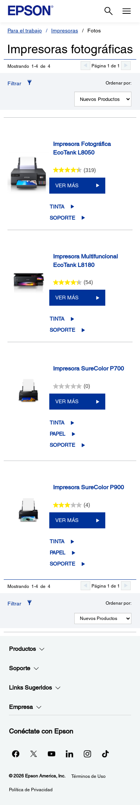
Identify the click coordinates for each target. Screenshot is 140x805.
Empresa (25, 707)
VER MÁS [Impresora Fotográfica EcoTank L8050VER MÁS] (66, 185)
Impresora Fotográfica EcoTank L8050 (82, 148)
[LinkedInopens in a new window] (69, 753)
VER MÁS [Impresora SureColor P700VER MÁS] (66, 401)
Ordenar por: (118, 83)
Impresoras (64, 31)
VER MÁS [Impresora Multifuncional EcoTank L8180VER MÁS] (66, 297)
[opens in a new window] (105, 753)
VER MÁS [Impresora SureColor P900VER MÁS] (66, 520)
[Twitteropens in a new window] (33, 753)
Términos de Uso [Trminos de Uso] (88, 776)
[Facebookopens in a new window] (15, 753)
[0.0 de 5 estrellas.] (71, 386)
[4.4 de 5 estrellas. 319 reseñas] (74, 170)
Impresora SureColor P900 (88, 487)
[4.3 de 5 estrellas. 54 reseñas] (73, 282)
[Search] (109, 11)
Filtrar (14, 83)
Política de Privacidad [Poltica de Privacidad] (31, 789)
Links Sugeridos (35, 688)
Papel (57, 434)
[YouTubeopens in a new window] (51, 753)
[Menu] (127, 11)
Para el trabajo (24, 31)
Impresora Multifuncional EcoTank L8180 (85, 260)
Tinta (57, 207)
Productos (27, 649)
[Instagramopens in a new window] (87, 753)
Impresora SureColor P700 (88, 368)
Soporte (62, 218)
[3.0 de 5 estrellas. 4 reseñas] (71, 505)
